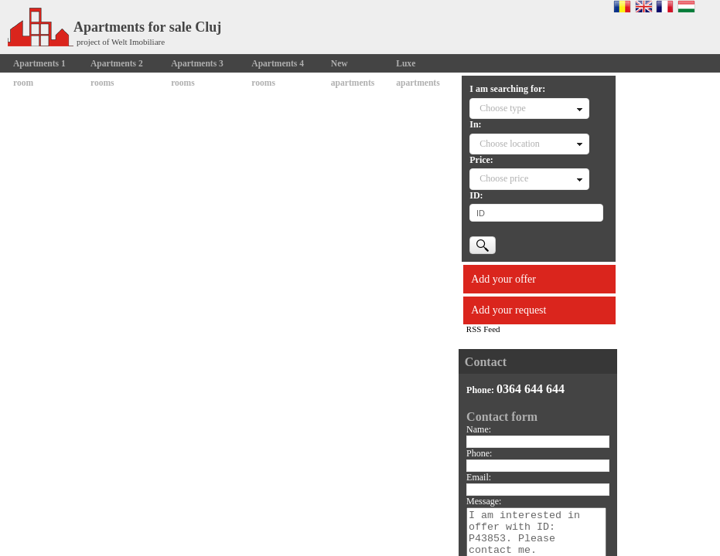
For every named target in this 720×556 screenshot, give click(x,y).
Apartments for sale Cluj (114, 27)
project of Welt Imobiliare (121, 41)
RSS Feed (483, 329)
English (644, 6)
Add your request (508, 310)
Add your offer (503, 279)
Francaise (665, 6)
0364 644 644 (530, 388)
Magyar (686, 6)
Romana (622, 6)
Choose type (502, 108)
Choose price (503, 178)
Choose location (509, 143)
